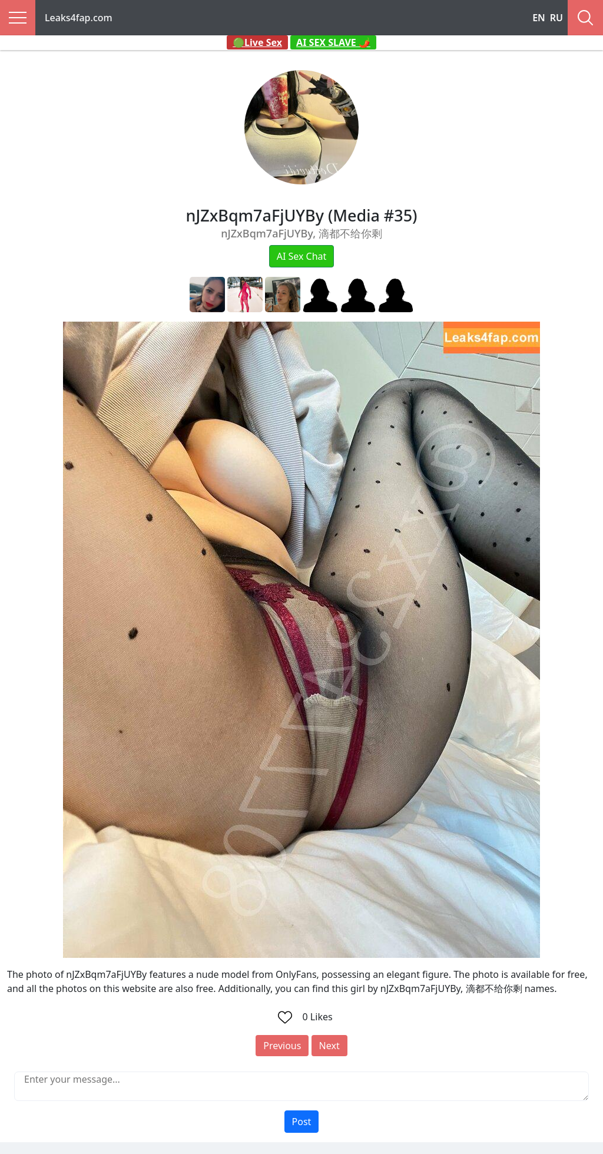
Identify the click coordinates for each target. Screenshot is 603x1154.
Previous (282, 1045)
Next (329, 1045)
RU (556, 17)
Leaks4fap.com (78, 17)
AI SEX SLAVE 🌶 (333, 42)
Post (302, 1121)
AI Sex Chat (302, 256)
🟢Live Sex (257, 42)
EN (538, 17)
